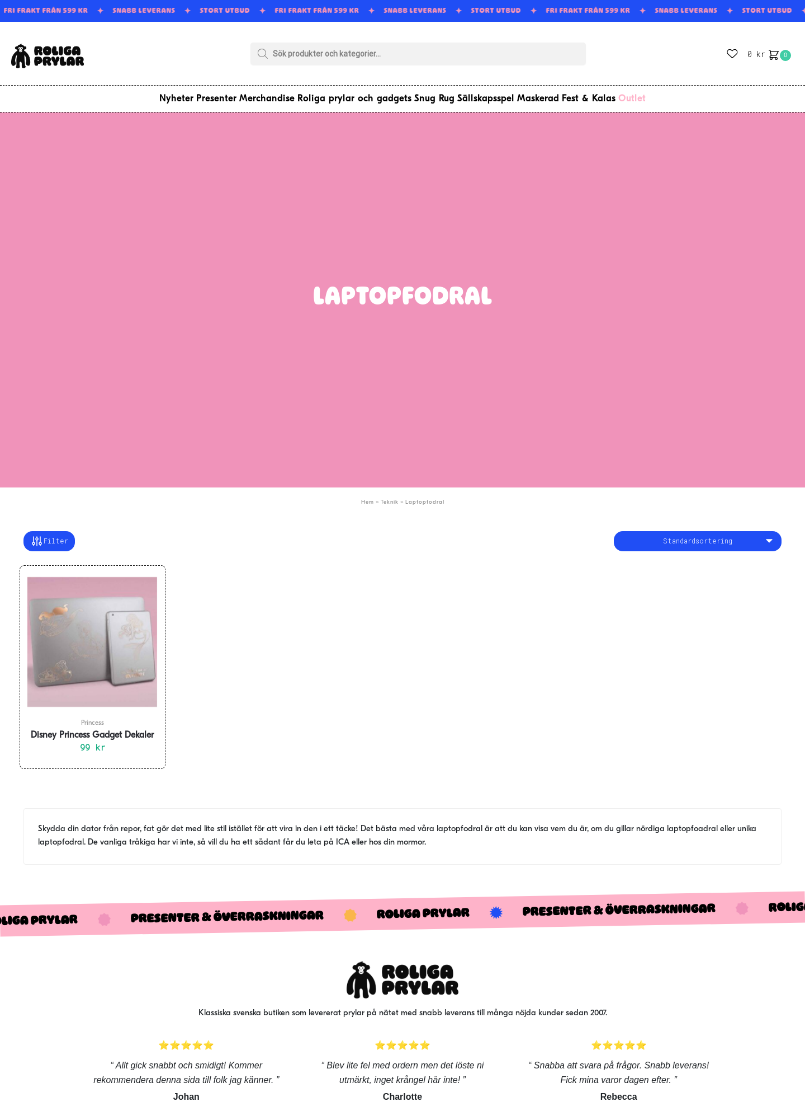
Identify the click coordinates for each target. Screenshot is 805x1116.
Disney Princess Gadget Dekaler (92, 728)
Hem (367, 496)
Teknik (390, 496)
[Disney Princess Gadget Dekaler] (92, 635)
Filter (49, 534)
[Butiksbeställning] (698, 534)
